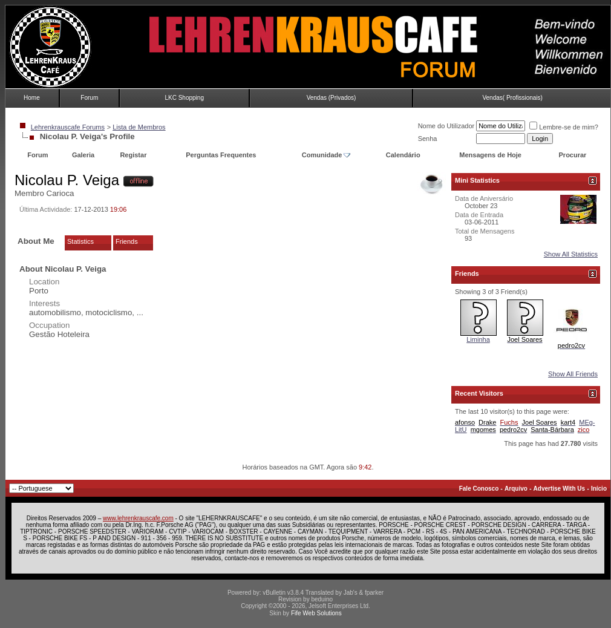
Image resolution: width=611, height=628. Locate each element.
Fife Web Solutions (316, 613)
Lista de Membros (139, 127)
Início (599, 488)
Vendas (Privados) (331, 97)
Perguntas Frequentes (221, 155)
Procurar (573, 155)
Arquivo (516, 488)
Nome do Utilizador (446, 125)
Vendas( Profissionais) (512, 97)
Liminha (478, 339)
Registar (133, 155)
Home (32, 97)
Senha (427, 138)
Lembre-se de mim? (563, 127)
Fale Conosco (479, 488)
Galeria (83, 155)
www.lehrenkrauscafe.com (138, 518)
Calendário (403, 155)
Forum (89, 97)
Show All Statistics (571, 254)
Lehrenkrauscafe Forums (68, 127)
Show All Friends (573, 374)
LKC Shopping (184, 97)
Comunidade (326, 155)
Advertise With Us (559, 488)
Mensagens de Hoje (490, 155)
